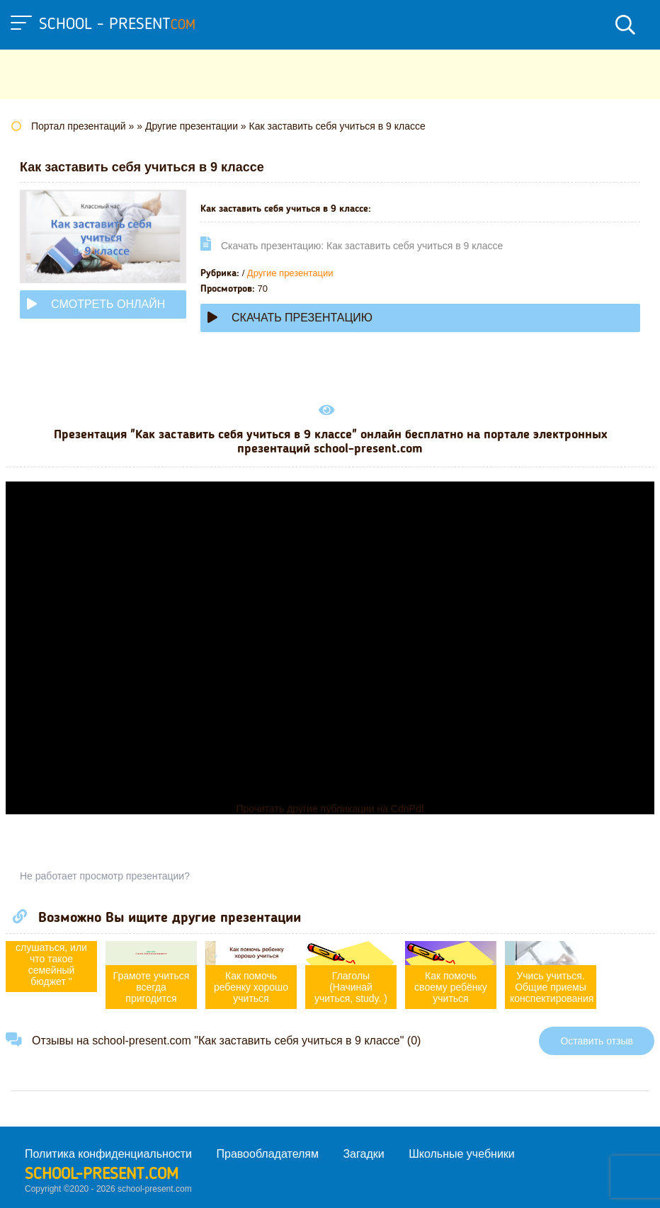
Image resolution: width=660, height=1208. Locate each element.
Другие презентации (290, 273)
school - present (117, 24)
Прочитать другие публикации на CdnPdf (329, 808)
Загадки (363, 1154)
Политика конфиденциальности (108, 1154)
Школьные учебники (462, 1154)
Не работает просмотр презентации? (105, 876)
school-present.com (101, 1174)
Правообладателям (268, 1154)
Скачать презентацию (289, 318)
